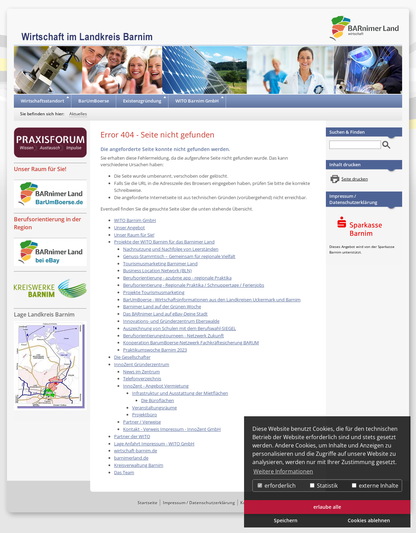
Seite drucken (354, 179)
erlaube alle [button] (327, 507)
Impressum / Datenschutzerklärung (353, 199)
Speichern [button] (285, 520)
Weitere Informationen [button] (283, 471)
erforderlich (277, 485)
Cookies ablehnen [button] (369, 520)
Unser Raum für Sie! (40, 169)
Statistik (324, 485)
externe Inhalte (375, 485)
